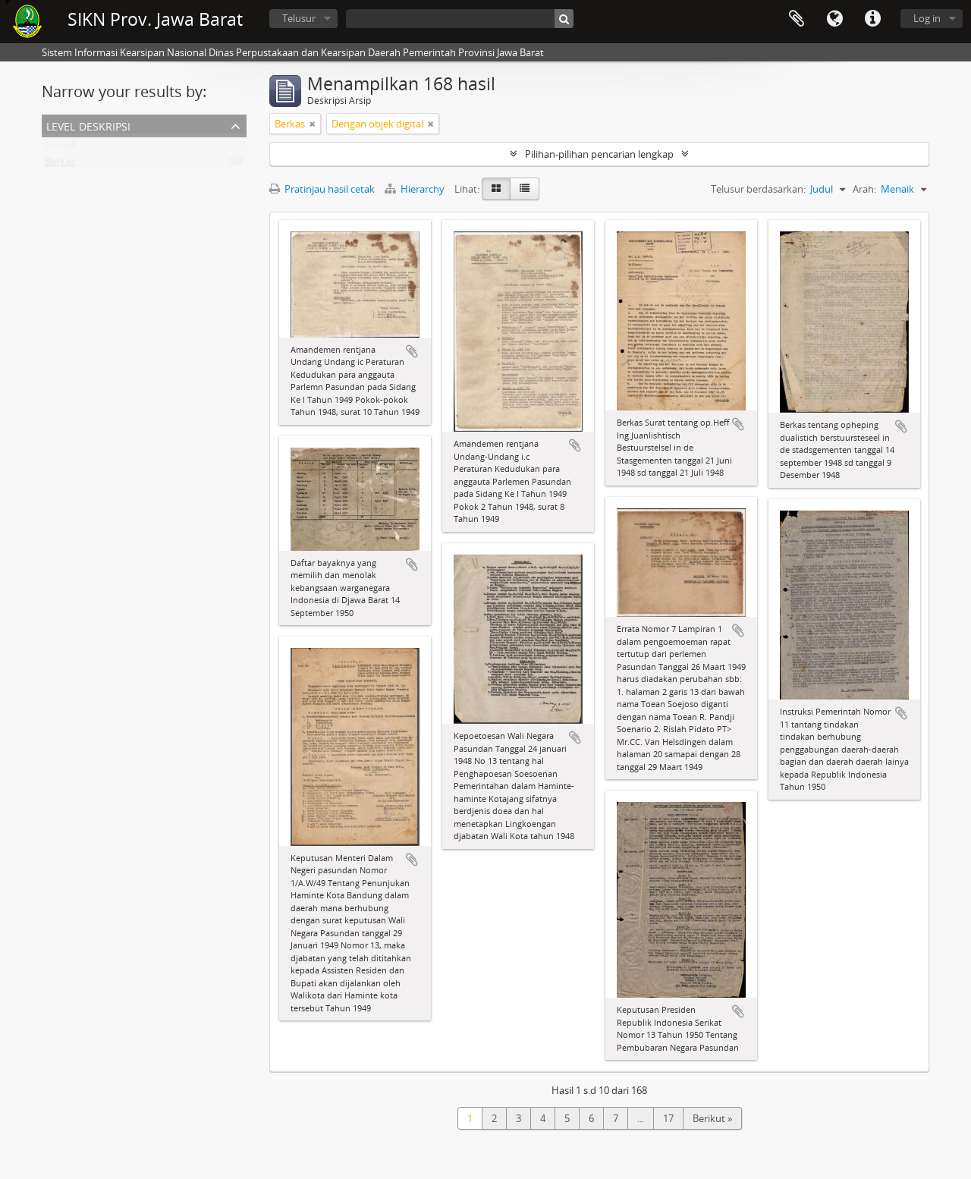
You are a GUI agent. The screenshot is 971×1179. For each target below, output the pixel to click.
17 (668, 1118)
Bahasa (834, 19)
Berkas (60, 164)
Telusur (299, 18)
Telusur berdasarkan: (758, 189)
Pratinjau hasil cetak (322, 189)
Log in (927, 18)
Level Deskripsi (88, 125)
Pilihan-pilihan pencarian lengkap (599, 154)
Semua (60, 146)
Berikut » (712, 1118)
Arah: (864, 189)
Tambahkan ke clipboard (412, 351)
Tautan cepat (872, 19)
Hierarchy (416, 189)
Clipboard (796, 19)
